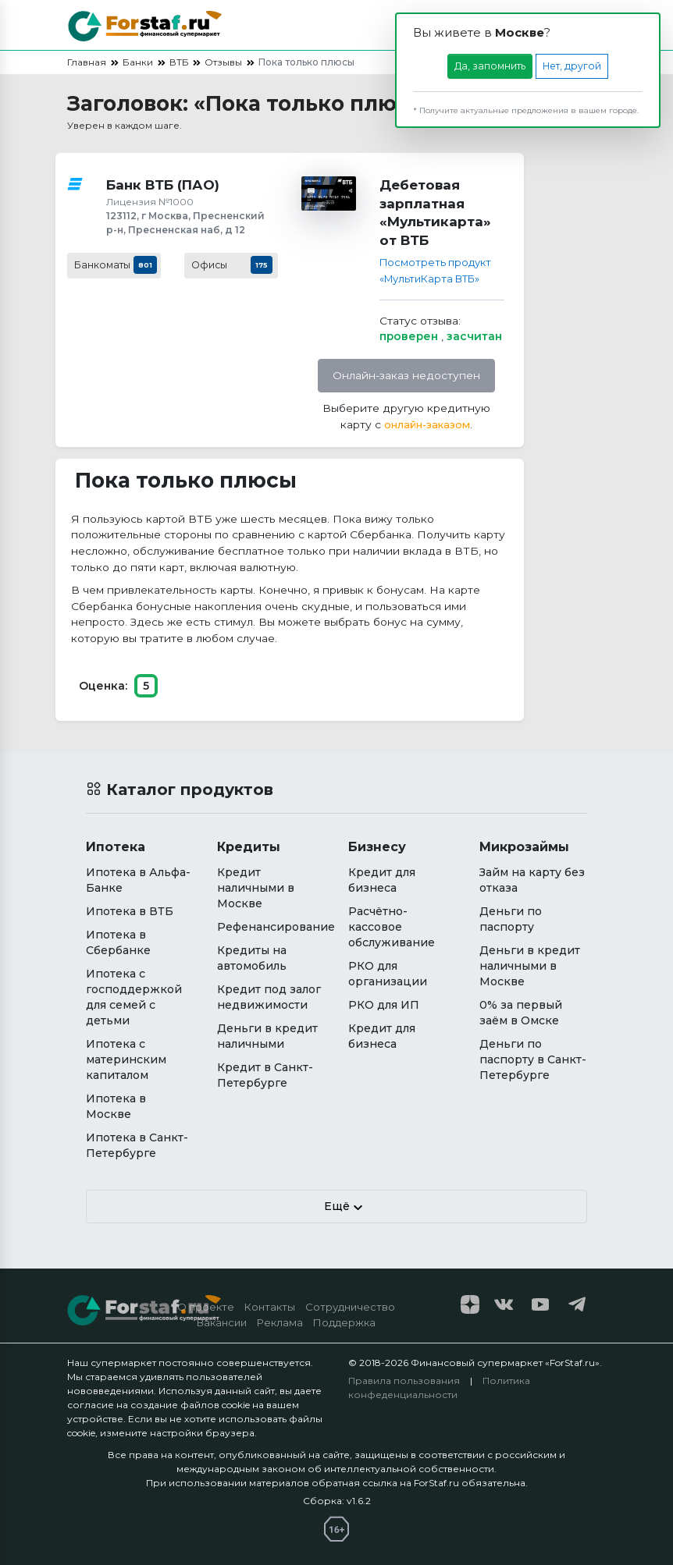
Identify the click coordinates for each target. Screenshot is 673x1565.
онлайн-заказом (427, 424)
